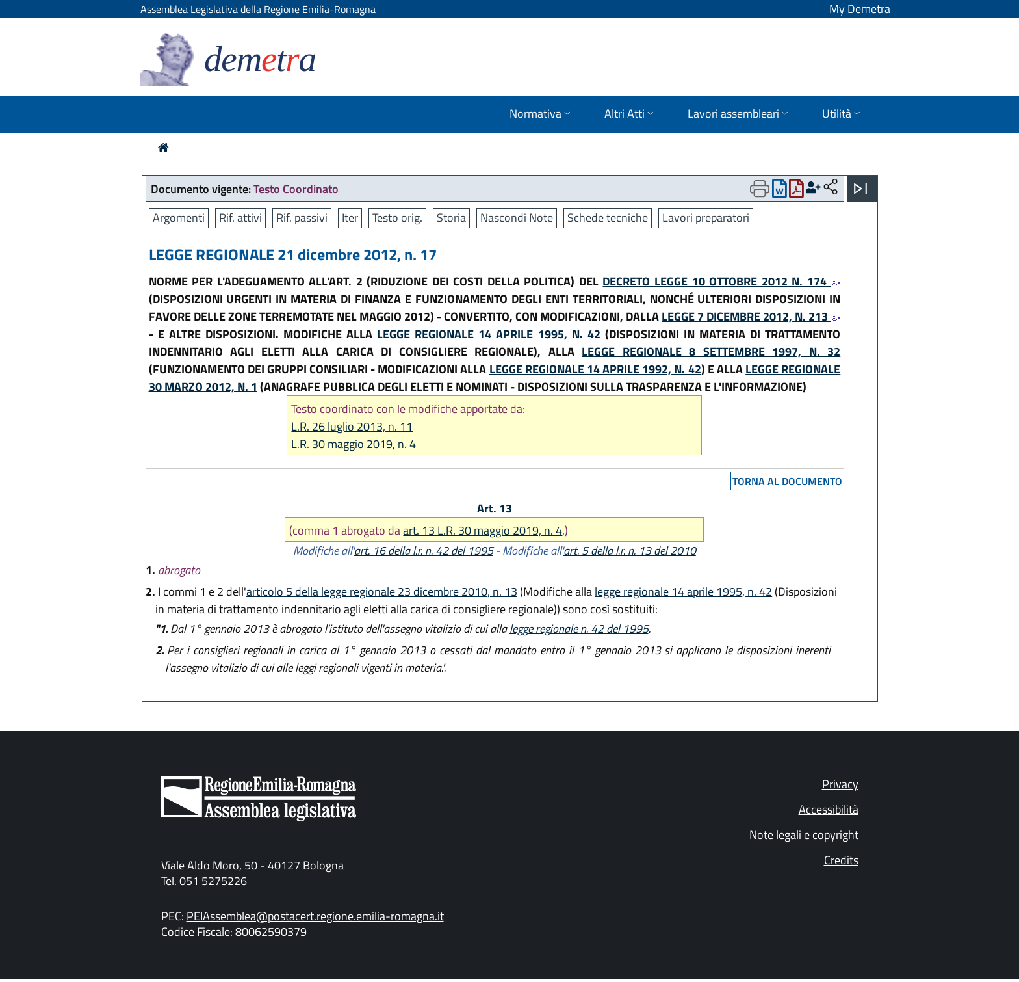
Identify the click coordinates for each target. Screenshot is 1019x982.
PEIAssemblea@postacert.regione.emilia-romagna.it (315, 916)
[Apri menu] (860, 189)
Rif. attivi (240, 217)
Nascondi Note (516, 217)
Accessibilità (828, 809)
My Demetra (859, 9)
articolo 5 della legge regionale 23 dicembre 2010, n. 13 (381, 591)
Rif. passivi (302, 217)
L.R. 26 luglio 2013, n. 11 (352, 426)
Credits (841, 860)
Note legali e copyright (803, 834)
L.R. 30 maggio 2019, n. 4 (353, 444)
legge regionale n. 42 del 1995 (579, 628)
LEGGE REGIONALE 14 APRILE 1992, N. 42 (595, 369)
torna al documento (787, 481)
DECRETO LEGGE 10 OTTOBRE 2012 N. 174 (721, 281)
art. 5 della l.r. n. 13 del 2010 (629, 550)
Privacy (840, 784)
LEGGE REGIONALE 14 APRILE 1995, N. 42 (488, 334)
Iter (350, 217)
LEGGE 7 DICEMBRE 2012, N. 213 (751, 316)
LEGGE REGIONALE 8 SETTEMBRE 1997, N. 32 (711, 351)
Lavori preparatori (705, 217)
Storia (451, 217)
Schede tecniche (607, 217)
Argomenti (179, 217)
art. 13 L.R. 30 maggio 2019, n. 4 (482, 530)
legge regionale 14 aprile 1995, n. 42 (683, 591)
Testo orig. (397, 217)
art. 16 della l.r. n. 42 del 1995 (423, 550)
